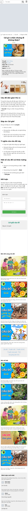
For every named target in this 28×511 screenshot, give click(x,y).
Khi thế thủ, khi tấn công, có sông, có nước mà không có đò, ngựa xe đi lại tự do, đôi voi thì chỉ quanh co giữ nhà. (13, 323)
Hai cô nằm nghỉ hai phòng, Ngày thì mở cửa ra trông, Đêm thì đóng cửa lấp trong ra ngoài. (13, 448)
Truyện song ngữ (12, 353)
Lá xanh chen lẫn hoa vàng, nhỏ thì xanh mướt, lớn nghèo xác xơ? (13, 301)
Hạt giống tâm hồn (14, 356)
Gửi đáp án (14, 213)
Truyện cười (12, 350)
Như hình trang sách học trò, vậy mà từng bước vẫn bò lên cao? (13, 280)
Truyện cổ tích (20, 350)
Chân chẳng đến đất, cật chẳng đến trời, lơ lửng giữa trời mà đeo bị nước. (13, 404)
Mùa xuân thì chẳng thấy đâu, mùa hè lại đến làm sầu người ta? (14, 480)
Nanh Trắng (10, 61)
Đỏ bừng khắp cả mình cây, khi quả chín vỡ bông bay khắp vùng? (12, 382)
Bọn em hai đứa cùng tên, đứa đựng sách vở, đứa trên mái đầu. (13, 470)
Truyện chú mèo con (7, 34)
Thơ (19, 353)
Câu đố (9, 62)
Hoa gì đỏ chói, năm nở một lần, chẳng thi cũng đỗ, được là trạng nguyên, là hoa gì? (13, 491)
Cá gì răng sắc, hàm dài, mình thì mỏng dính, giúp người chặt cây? (13, 344)
